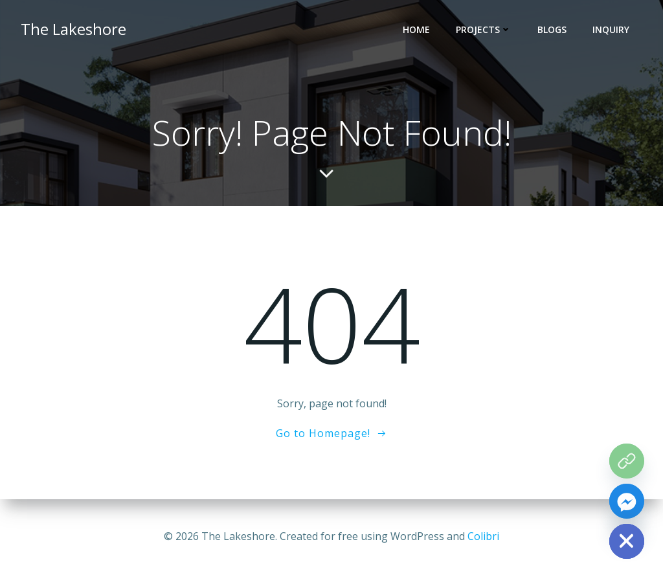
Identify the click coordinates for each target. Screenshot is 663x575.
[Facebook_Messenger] (626, 501)
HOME (416, 29)
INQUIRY (610, 29)
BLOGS (552, 29)
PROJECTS (483, 29)
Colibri (483, 536)
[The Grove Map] (626, 461)
